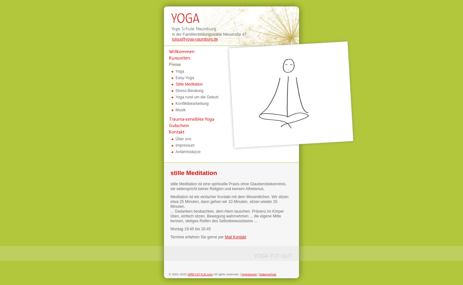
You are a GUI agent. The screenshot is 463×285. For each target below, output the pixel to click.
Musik (181, 110)
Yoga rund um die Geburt (197, 97)
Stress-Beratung (190, 90)
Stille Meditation (189, 84)
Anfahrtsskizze (188, 152)
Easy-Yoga (185, 78)
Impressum (185, 145)
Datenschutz (267, 274)
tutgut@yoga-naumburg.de (195, 39)
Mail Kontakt (235, 237)
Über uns (183, 139)
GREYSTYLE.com (200, 274)
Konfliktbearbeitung (192, 103)
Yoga (180, 71)
